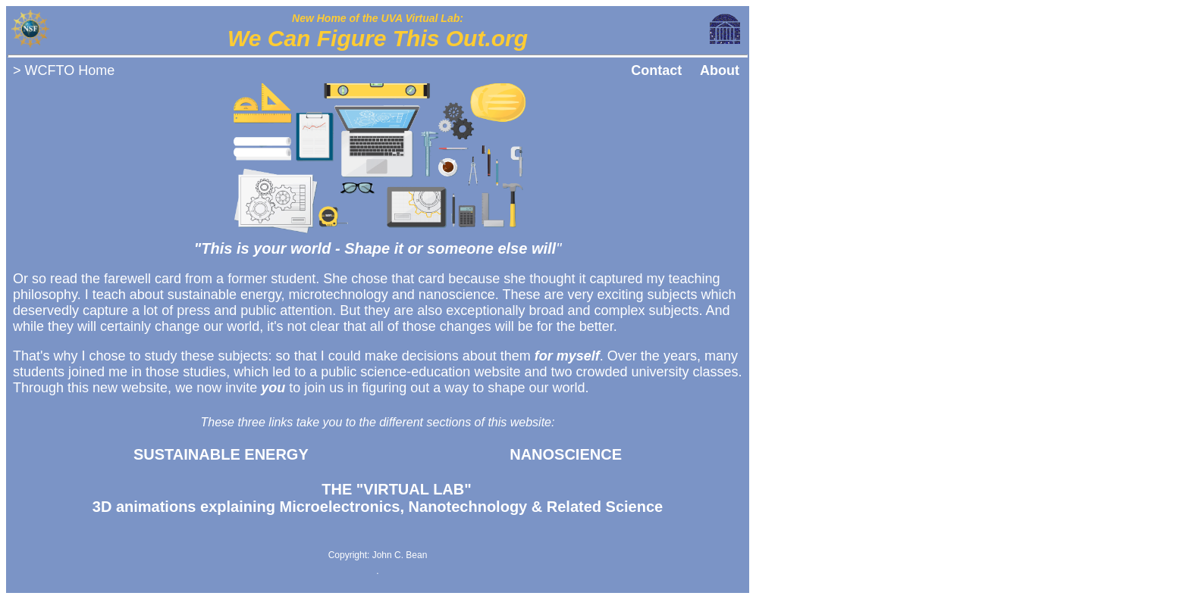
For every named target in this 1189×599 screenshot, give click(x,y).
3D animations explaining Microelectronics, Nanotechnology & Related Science (378, 498)
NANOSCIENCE (566, 454)
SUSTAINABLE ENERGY (221, 454)
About (719, 70)
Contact (656, 70)
